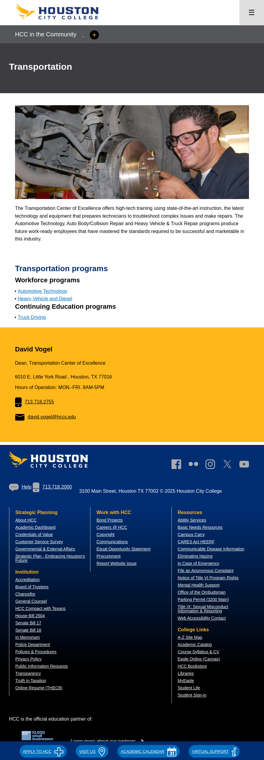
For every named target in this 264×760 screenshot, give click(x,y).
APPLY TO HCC (43, 751)
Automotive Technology (42, 291)
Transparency (28, 673)
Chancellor (25, 594)
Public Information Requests (41, 666)
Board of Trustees (32, 586)
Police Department (32, 644)
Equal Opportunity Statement (123, 549)
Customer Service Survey (39, 541)
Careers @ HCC (111, 527)
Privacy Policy (28, 659)
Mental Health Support (199, 585)
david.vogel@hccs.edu (45, 416)
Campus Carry (191, 534)
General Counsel (31, 601)
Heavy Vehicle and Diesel (45, 298)
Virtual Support (214, 751)
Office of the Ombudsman (202, 592)
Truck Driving (32, 317)
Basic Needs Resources (200, 527)
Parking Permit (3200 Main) (203, 599)
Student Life (189, 687)
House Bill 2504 (30, 615)
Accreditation (27, 579)
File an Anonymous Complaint (206, 570)
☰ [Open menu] (251, 12)
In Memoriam (27, 637)
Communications (112, 541)
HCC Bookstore (192, 666)
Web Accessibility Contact (202, 618)
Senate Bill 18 (28, 630)
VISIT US (92, 751)
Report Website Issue (116, 563)
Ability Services (192, 520)
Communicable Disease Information (211, 549)
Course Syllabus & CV (199, 651)
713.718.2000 (52, 486)
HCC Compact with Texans (40, 608)
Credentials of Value (34, 534)
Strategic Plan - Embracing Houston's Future (50, 558)
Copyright (105, 534)
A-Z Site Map (190, 637)
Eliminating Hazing (195, 556)
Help (20, 486)
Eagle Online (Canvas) (199, 659)
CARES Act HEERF (196, 541)
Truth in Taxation (30, 680)
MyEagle (186, 680)
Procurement (108, 556)
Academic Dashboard (35, 527)
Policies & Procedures (35, 651)
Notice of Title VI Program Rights (208, 577)
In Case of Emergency (199, 563)
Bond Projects (109, 520)
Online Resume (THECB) (38, 687)
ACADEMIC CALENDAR (148, 751)
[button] (43, 750)
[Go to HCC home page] (63, 21)
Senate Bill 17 (28, 623)
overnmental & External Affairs (47, 549)
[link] (213, 465)
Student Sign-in (192, 695)
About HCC (26, 520)
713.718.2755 (34, 401)
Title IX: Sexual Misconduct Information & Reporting (203, 608)
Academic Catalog (195, 644)
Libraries (186, 673)
